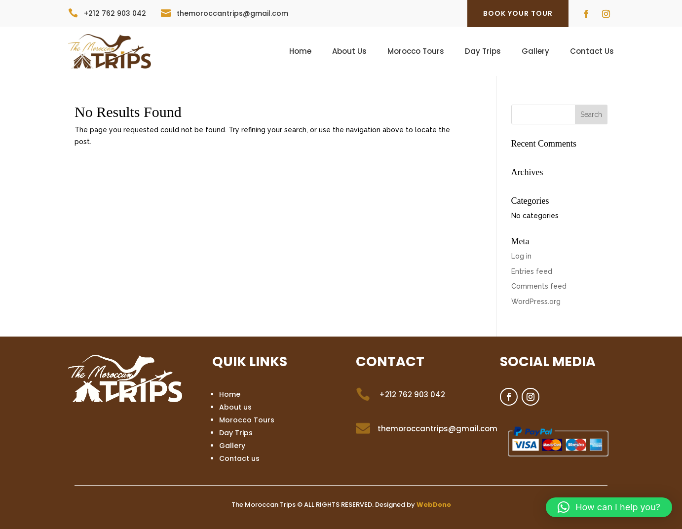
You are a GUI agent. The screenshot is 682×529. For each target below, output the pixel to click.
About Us (349, 52)
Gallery (535, 52)
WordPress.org (536, 301)
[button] (609, 507)
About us (235, 407)
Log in (521, 256)
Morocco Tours (415, 52)
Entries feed (531, 271)
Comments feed (539, 286)
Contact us (239, 458)
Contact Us (592, 52)
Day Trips (483, 52)
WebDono (434, 504)
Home (300, 52)
